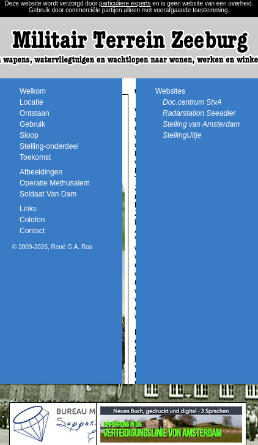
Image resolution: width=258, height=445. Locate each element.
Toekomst (35, 157)
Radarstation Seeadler (199, 113)
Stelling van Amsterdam (201, 124)
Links (28, 208)
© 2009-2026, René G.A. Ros (52, 247)
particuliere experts (124, 3)
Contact (32, 230)
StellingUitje (182, 135)
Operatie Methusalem (55, 183)
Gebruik (32, 124)
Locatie (31, 102)
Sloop (29, 135)
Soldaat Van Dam (48, 194)
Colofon (32, 219)
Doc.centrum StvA (192, 102)
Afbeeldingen (41, 172)
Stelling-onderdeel (49, 146)
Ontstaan (35, 113)
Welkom (33, 91)
